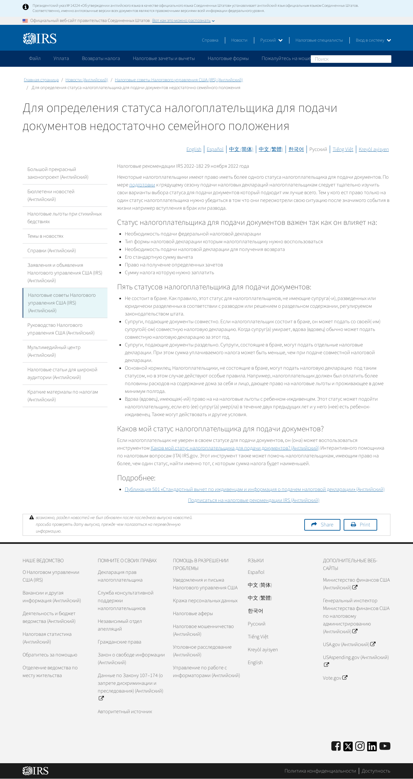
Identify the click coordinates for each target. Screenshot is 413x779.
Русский (271, 40)
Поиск (386, 59)
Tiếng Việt (343, 149)
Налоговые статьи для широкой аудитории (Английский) (62, 373)
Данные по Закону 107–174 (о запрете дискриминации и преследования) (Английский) (130, 687)
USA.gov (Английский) (349, 644)
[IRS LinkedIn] (372, 748)
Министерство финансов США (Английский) (356, 583)
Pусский (257, 623)
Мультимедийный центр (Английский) (54, 351)
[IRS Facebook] (336, 746)
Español (215, 149)
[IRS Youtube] (384, 746)
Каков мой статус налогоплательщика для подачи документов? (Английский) (235, 448)
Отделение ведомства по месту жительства (50, 671)
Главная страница (41, 80)
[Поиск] (351, 59)
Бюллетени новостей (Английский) (51, 195)
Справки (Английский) (51, 250)
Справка (210, 40)
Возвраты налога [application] (101, 58)
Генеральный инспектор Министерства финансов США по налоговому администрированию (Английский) (356, 616)
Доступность (376, 771)
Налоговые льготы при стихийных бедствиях (64, 217)
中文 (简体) (241, 149)
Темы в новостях (45, 236)
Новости (239, 40)
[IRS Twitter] (348, 748)
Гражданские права (119, 641)
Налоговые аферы (193, 613)
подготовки (142, 184)
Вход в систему (373, 40)
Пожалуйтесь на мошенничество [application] (298, 58)
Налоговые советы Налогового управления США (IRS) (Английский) (179, 80)
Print (365, 525)
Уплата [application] (61, 58)
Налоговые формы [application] (228, 58)
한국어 (296, 149)
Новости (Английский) (86, 80)
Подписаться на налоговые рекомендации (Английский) (253, 500)
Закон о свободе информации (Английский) (131, 658)
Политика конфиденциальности (320, 771)
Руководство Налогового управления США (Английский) (61, 329)
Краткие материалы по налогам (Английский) (62, 395)
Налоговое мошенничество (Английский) (203, 630)
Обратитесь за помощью (50, 654)
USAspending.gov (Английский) (356, 661)
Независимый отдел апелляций (120, 625)
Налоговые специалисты (319, 40)
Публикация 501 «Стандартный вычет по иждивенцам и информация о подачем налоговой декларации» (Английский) (255, 489)
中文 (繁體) (271, 149)
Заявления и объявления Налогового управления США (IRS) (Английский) (64, 273)
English (193, 149)
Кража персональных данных (205, 600)
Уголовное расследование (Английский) (202, 651)
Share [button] (327, 525)
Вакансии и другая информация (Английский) (52, 596)
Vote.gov (335, 678)
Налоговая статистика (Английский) (47, 638)
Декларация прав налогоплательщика (120, 576)
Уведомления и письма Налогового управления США (205, 583)
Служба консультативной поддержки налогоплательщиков (126, 600)
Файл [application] (35, 58)
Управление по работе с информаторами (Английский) (206, 671)
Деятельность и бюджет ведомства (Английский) (49, 617)
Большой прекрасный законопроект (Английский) (57, 173)
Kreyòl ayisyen (374, 149)
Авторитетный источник (125, 711)
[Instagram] (360, 746)
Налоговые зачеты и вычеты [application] (164, 58)
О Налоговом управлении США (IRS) (51, 576)
